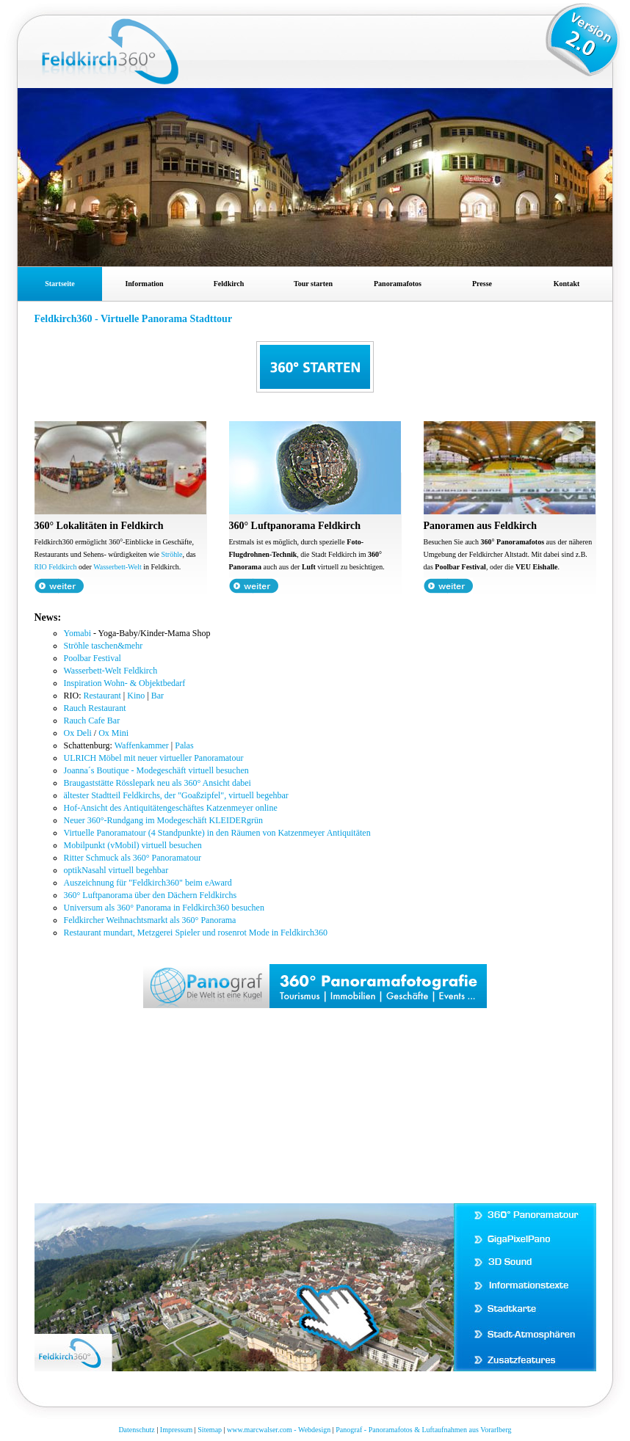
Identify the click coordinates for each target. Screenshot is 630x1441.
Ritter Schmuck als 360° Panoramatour (132, 858)
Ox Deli (78, 733)
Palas (184, 745)
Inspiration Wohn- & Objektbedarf (125, 683)
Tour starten (313, 284)
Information (144, 284)
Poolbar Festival (92, 658)
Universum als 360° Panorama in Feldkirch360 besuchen (164, 907)
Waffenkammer (142, 745)
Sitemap (210, 1430)
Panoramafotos (397, 284)
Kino (136, 695)
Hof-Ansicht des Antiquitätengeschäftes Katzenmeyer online (171, 808)
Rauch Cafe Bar (92, 720)
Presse (482, 284)
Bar (157, 695)
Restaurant (102, 695)
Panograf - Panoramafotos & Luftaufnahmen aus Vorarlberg (423, 1430)
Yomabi (77, 633)
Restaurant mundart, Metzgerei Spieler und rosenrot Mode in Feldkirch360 (196, 932)
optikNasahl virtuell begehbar (116, 870)
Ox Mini (113, 733)
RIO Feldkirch (56, 567)
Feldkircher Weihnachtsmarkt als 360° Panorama (150, 920)
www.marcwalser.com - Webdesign (278, 1430)
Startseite (60, 284)
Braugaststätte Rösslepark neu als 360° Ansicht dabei (157, 783)
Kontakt (567, 284)
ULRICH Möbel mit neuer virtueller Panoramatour (154, 758)
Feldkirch (229, 284)
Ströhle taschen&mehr (103, 646)
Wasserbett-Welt (117, 567)
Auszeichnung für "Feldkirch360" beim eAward (148, 883)
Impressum (176, 1430)
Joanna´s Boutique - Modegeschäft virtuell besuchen (156, 770)
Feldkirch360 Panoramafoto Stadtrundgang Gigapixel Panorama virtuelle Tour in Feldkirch (131, 59)
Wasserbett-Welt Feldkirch (111, 670)
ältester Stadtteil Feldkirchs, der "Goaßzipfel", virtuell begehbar (176, 795)
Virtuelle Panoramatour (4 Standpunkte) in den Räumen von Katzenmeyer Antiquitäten (217, 833)
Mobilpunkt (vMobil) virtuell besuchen (133, 845)
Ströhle (172, 554)
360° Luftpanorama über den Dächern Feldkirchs (150, 895)
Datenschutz (136, 1430)
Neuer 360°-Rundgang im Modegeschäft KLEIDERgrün (163, 820)
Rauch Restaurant (95, 708)
